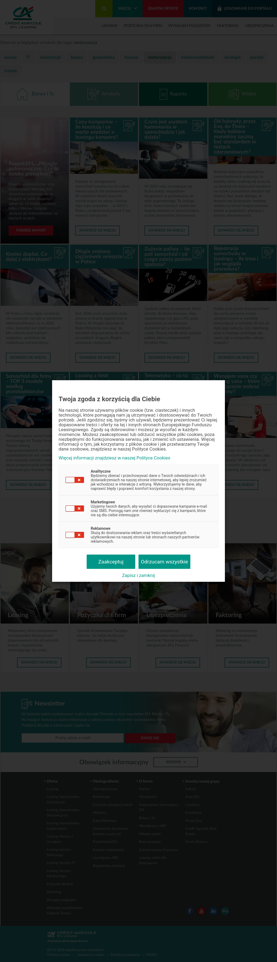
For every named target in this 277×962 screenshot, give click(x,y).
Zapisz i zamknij (138, 575)
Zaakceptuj (110, 562)
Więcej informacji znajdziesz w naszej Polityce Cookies (114, 458)
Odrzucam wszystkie (164, 562)
